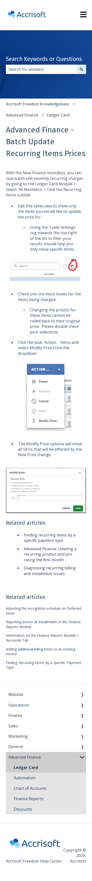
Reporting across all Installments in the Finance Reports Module (43, 624)
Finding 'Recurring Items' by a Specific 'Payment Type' (43, 665)
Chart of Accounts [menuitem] (30, 788)
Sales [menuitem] (13, 726)
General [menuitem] (15, 746)
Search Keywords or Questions (44, 59)
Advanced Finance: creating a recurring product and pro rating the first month (50, 554)
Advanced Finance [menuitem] (24, 757)
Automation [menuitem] (25, 777)
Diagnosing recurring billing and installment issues (50, 570)
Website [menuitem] (15, 694)
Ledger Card (58, 115)
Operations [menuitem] (18, 705)
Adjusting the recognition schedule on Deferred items (43, 611)
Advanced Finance (22, 115)
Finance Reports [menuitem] (28, 798)
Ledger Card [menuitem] (26, 767)
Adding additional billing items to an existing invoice (40, 651)
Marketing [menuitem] (18, 736)
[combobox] (41, 69)
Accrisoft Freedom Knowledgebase (37, 104)
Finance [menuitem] (15, 715)
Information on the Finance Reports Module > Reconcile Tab (42, 638)
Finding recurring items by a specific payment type (49, 537)
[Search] (81, 69)
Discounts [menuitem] (23, 809)
